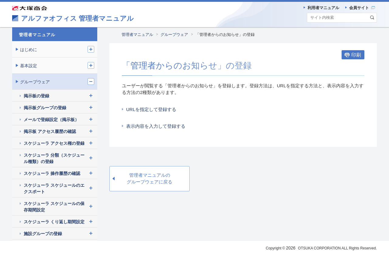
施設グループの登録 (43, 233)
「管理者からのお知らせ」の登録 (225, 34)
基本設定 (28, 65)
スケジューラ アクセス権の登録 (54, 143)
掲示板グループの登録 (45, 107)
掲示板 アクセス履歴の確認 (50, 131)
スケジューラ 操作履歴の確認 (52, 173)
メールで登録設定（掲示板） (51, 119)
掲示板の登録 (36, 95)
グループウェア (174, 34)
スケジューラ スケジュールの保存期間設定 (54, 206)
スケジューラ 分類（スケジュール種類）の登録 (54, 158)
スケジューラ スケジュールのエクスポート (54, 188)
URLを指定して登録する (151, 109)
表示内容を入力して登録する (155, 126)
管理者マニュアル (137, 34)
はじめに (28, 49)
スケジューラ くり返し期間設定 (54, 221)
